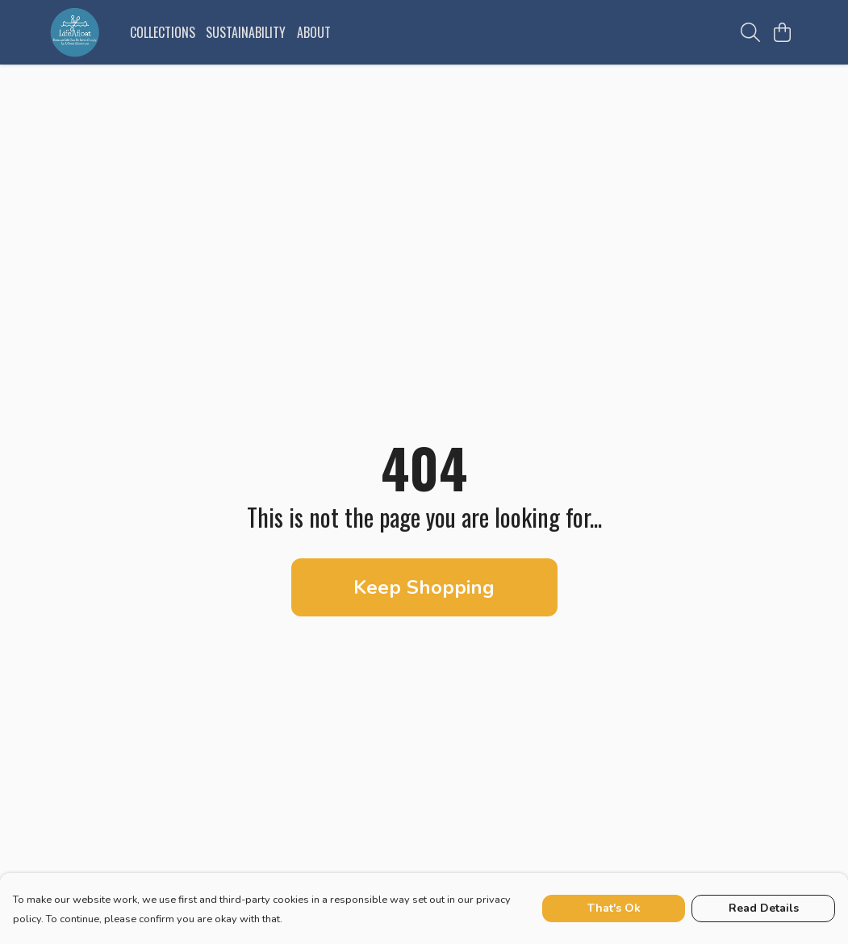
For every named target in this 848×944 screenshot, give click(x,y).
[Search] (750, 32)
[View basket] (783, 32)
